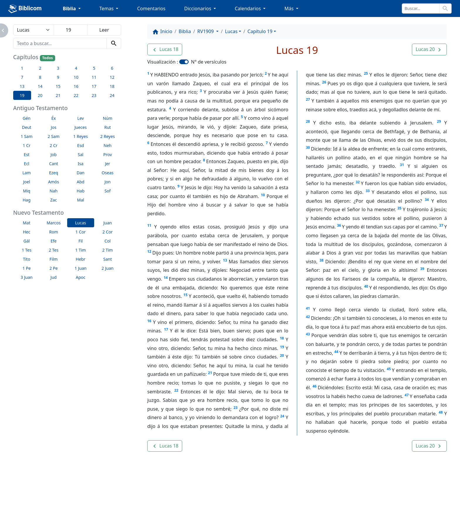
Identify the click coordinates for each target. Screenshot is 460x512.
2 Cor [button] (107, 232)
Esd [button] (80, 145)
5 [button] (94, 68)
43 (308, 334)
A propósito (85, 496)
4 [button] (76, 68)
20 (282, 355)
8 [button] (40, 77)
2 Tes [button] (53, 250)
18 (282, 338)
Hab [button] (80, 191)
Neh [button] (107, 145)
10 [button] (76, 77)
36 (339, 225)
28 (308, 121)
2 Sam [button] (54, 136)
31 (402, 164)
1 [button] (22, 68)
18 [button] (112, 86)
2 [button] (40, 68)
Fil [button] (80, 241)
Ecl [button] (26, 163)
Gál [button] (26, 241)
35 (400, 208)
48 (441, 412)
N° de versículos (208, 62)
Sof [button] (107, 191)
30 (308, 147)
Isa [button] (80, 163)
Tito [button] (26, 259)
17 (166, 329)
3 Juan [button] (27, 277)
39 (422, 268)
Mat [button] (27, 223)
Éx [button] (53, 118)
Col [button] (107, 241)
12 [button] (112, 77)
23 (236, 407)
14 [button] (40, 86)
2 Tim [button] (107, 250)
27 (308, 99)
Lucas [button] (80, 223)
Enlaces (52, 496)
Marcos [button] (54, 223)
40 (366, 286)
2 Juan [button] (108, 268)
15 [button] (58, 86)
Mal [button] (80, 200)
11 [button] (94, 77)
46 (314, 386)
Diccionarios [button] (198, 8)
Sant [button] (107, 259)
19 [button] (22, 95)
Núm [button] (107, 118)
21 (210, 372)
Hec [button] (26, 232)
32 (358, 182)
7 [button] (22, 77)
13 (225, 260)
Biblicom (25, 8)
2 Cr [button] (54, 145)
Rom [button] (53, 232)
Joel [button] (26, 182)
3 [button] (58, 68)
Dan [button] (80, 172)
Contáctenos (123, 496)
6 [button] (112, 68)
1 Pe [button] (27, 268)
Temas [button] (107, 8)
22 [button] (76, 95)
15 (185, 294)
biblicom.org (62, 506)
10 (263, 194)
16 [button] (76, 86)
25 (366, 73)
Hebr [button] (80, 259)
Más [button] (289, 8)
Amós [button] (53, 182)
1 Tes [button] (26, 250)
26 (324, 82)
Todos (47, 57)
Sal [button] (80, 154)
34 (427, 199)
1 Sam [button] (27, 136)
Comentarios (151, 8)
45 (389, 368)
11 (149, 225)
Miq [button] (26, 191)
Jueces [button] (81, 127)
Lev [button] (80, 118)
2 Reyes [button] (107, 136)
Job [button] (53, 154)
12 (149, 251)
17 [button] (94, 86)
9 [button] (58, 77)
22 (176, 390)
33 (368, 190)
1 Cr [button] (27, 145)
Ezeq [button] (53, 172)
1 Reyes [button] (80, 136)
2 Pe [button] (54, 268)
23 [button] (94, 95)
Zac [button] (53, 200)
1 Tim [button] (80, 250)
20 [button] (40, 95)
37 (441, 225)
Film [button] (54, 259)
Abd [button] (80, 182)
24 (282, 416)
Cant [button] (53, 163)
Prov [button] (107, 154)
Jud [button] (53, 277)
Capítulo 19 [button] (260, 31)
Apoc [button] (80, 277)
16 (149, 320)
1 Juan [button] (81, 268)
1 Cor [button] (80, 232)
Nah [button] (54, 191)
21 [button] (58, 95)
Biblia (185, 31)
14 (166, 277)
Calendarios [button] (248, 8)
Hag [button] (27, 200)
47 (407, 394)
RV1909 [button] (206, 31)
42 (308, 316)
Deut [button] (26, 127)
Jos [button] (53, 127)
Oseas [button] (108, 172)
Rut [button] (107, 127)
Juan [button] (107, 223)
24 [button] (112, 95)
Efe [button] (53, 241)
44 (336, 351)
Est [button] (27, 154)
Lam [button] (27, 172)
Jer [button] (107, 163)
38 (321, 260)
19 (282, 346)
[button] (164, 49)
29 (439, 121)
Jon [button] (107, 182)
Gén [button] (27, 118)
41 (308, 308)
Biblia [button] (70, 8)
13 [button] (22, 86)
